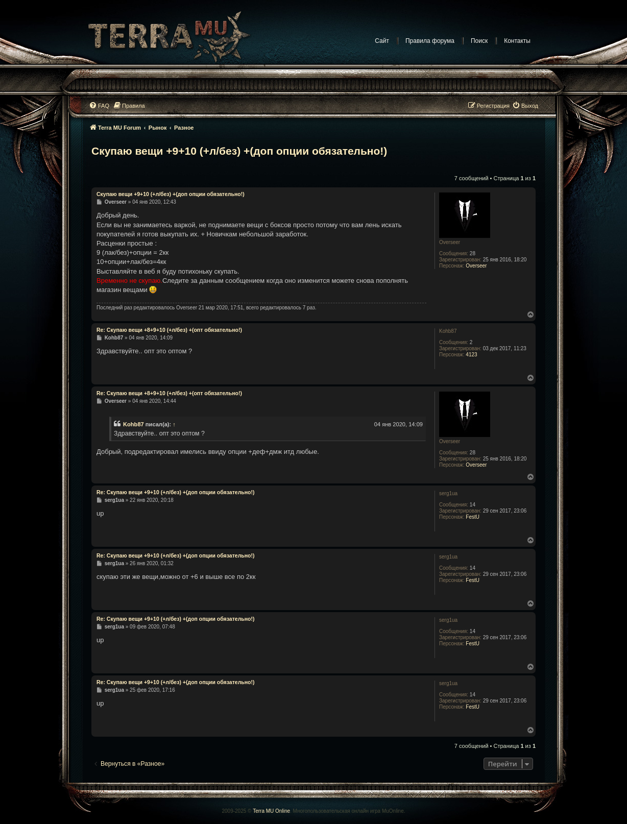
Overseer (476, 266)
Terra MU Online (271, 811)
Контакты (517, 40)
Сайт (382, 40)
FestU (472, 517)
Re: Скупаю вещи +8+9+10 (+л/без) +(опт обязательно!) (169, 330)
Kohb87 (133, 424)
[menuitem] (99, 106)
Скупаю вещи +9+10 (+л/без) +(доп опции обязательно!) (239, 151)
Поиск (479, 40)
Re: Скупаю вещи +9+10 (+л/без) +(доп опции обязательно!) (176, 492)
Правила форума (429, 40)
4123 (471, 354)
